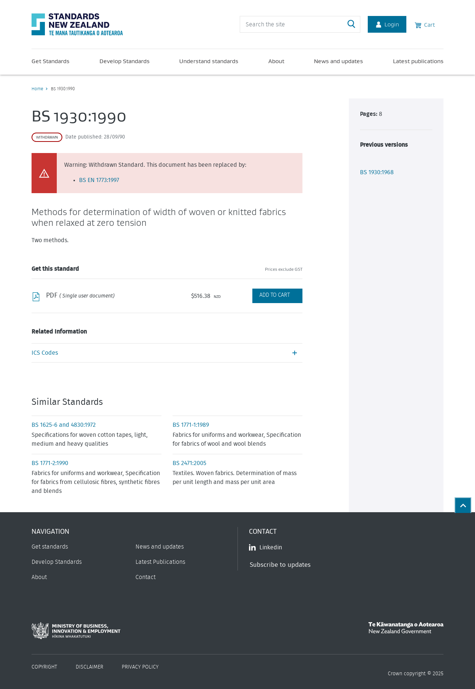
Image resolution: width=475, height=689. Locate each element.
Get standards (50, 547)
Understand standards (208, 61)
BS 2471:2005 (189, 463)
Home (37, 89)
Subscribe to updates (280, 565)
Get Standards (50, 61)
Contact (145, 577)
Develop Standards (124, 61)
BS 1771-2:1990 (50, 463)
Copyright (44, 667)
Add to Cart (274, 295)
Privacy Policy (140, 667)
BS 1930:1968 (377, 172)
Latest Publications (160, 562)
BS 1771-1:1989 (191, 425)
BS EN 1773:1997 (99, 180)
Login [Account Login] (387, 24)
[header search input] (300, 24)
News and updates (338, 61)
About (276, 61)
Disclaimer (89, 667)
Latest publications (418, 61)
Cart (425, 24)
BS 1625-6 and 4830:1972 (64, 425)
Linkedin (265, 547)
